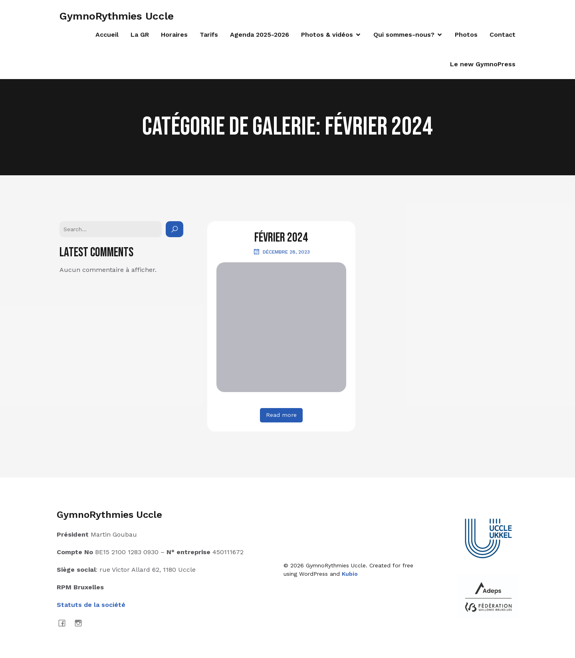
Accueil (107, 34)
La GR (140, 34)
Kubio (350, 574)
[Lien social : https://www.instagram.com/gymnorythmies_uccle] (81, 623)
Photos (466, 34)
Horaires (174, 34)
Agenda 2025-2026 (259, 34)
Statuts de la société (91, 604)
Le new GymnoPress (483, 64)
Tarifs (209, 34)
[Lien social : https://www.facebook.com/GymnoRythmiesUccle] (65, 623)
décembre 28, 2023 (281, 252)
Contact (503, 34)
